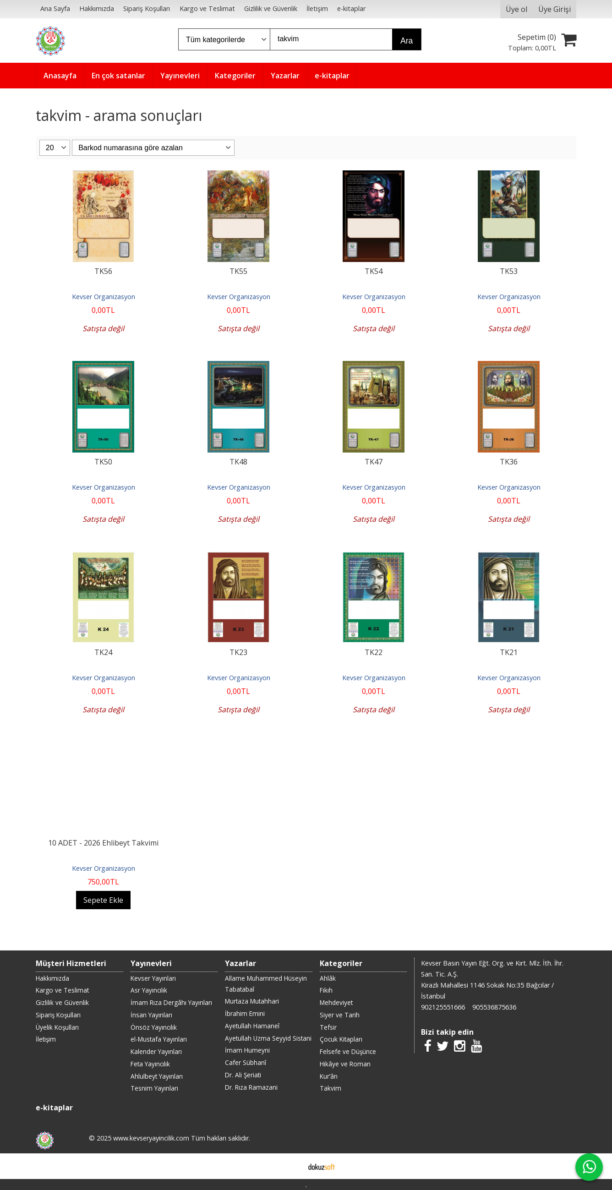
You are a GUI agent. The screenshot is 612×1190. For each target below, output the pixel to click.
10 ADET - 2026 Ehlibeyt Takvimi (103, 843)
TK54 (373, 271)
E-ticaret (291, 1166)
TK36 (509, 462)
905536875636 (494, 1007)
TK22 (373, 652)
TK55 (238, 271)
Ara (406, 40)
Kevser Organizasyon (103, 296)
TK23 (238, 652)
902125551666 (443, 1007)
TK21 (509, 652)
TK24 (103, 652)
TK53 (509, 271)
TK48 (238, 462)
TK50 (103, 462)
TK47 (373, 462)
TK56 (103, 271)
